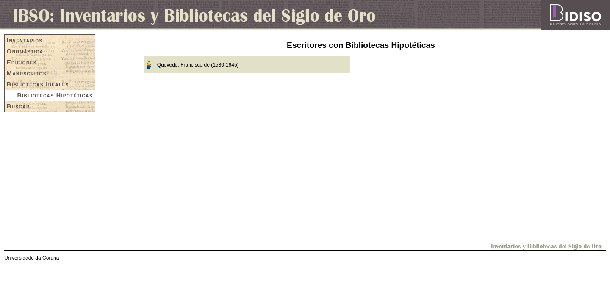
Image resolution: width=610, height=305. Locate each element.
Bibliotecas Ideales (38, 84)
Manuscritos (27, 73)
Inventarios (25, 40)
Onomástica (25, 51)
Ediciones (22, 62)
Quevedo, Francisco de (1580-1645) (198, 65)
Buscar (18, 106)
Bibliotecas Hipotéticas (55, 95)
